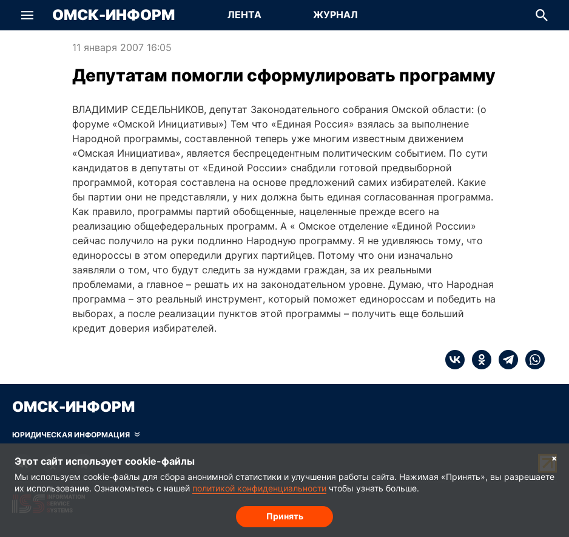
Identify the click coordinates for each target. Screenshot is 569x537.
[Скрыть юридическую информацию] (76, 435)
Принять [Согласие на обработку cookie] (284, 516)
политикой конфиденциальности (259, 488)
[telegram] (504, 359)
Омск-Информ (113, 15)
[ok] (478, 359)
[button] (27, 15)
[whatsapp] (531, 359)
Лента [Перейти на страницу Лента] (244, 15)
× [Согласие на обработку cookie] (554, 458)
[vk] (455, 359)
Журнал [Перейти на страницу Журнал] (335, 15)
